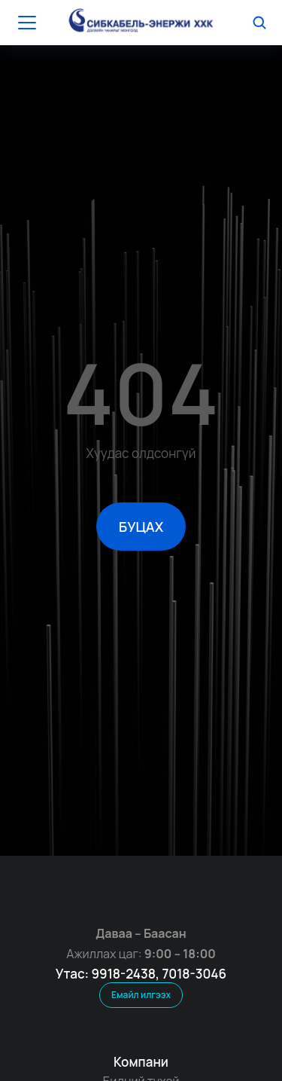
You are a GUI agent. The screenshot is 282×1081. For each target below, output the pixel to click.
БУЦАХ (141, 527)
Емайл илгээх (141, 994)
